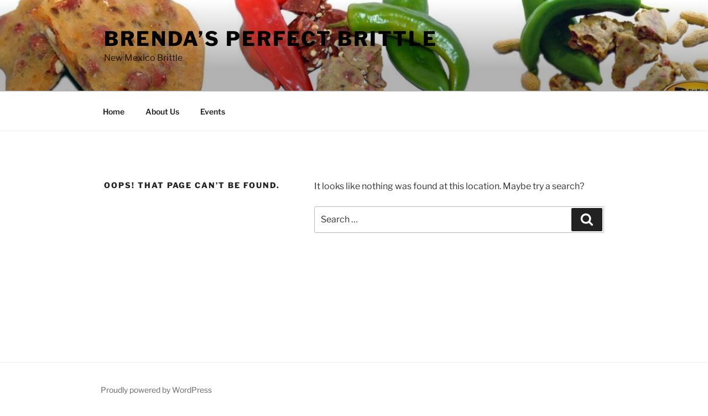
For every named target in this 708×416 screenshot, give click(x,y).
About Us (162, 111)
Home (113, 111)
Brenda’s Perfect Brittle (271, 39)
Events (212, 111)
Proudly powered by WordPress (156, 389)
